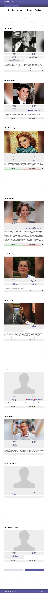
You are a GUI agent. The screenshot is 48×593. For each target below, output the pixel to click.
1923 (36, 154)
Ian (14, 54)
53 (14, 110)
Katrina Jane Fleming (11, 527)
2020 (14, 157)
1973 (15, 109)
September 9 (13, 399)
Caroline (14, 396)
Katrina (14, 553)
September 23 (13, 556)
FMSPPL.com (14, 591)
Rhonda (14, 154)
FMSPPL (7, 1)
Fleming (33, 54)
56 (37, 57)
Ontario (16, 284)
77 (34, 327)
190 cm (33, 446)
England (17, 60)
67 (14, 229)
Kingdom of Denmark (30, 399)
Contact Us (41, 591)
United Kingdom (13, 60)
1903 (16, 493)
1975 (16, 399)
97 (18, 157)
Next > (34, 570)
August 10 (33, 154)
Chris (14, 442)
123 (15, 494)
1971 (17, 556)
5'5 (35, 284)
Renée (14, 224)
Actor (34, 160)
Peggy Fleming (9, 300)
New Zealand (31, 110)
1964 (34, 57)
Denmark (37, 399)
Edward (14, 490)
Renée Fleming (9, 198)
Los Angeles (41, 157)
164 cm (33, 284)
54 (14, 557)
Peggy (14, 327)
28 (34, 281)
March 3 (13, 445)
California (36, 157)
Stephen (14, 106)
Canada (13, 284)
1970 (16, 445)
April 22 (13, 493)
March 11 (32, 280)
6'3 (35, 446)
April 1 (13, 109)
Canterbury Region (37, 110)
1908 (15, 57)
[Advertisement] (24, 19)
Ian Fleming (8, 28)
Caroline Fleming (9, 370)
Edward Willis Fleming (11, 464)
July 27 (33, 326)
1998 (35, 280)
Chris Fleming (8, 416)
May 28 (13, 57)
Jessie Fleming (9, 254)
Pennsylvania (39, 228)
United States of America (30, 157)
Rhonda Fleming (9, 128)
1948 (35, 326)
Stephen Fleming (9, 80)
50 (14, 400)
